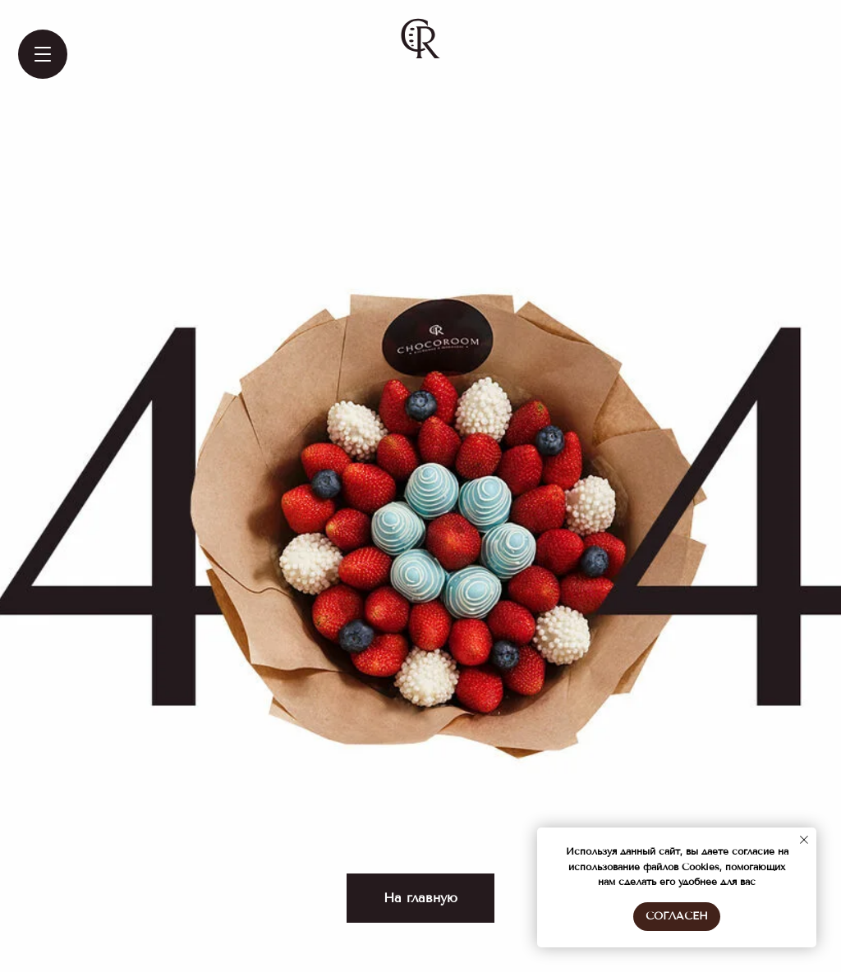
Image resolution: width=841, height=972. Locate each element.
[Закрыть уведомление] (804, 840)
